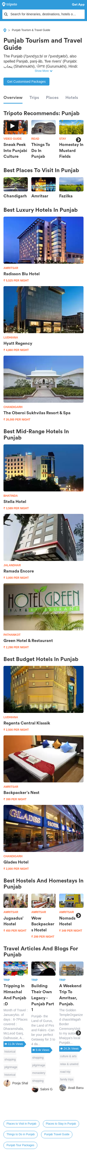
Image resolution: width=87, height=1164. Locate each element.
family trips (66, 1079)
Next (78, 140)
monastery (38, 1073)
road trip (65, 1071)
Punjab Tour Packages (20, 1145)
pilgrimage (10, 1067)
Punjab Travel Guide (56, 1134)
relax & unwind (69, 1064)
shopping (10, 1059)
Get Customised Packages (26, 81)
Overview (13, 97)
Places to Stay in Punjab (61, 1123)
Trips (34, 97)
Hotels (71, 97)
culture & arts (68, 1056)
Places (52, 97)
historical (9, 1051)
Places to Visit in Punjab (21, 1123)
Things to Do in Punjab (20, 1134)
